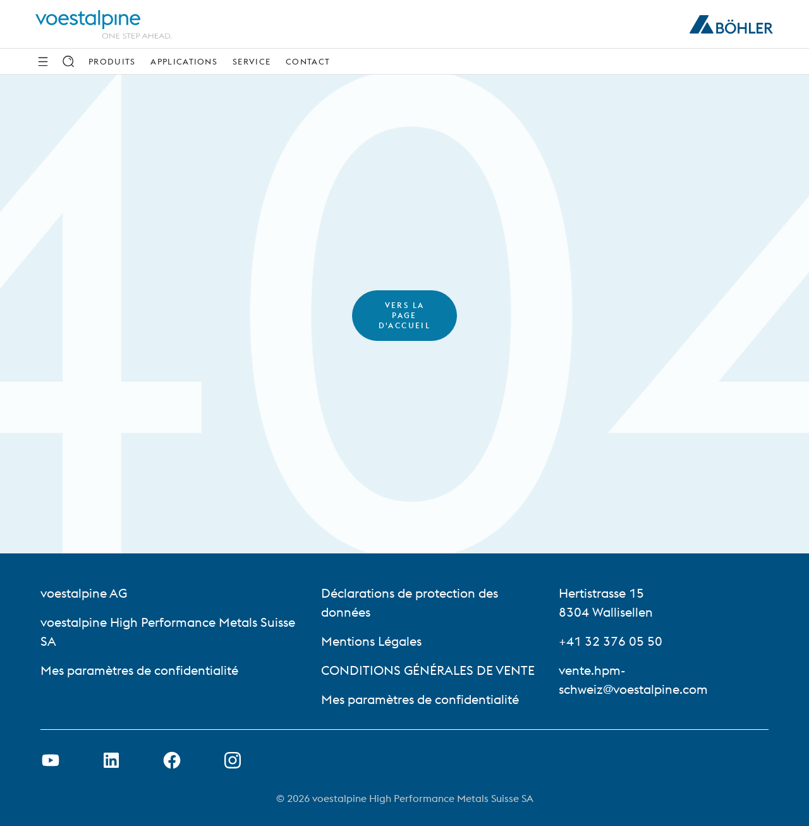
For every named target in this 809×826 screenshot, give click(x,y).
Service (252, 61)
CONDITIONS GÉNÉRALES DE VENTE (428, 670)
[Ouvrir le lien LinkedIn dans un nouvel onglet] (111, 760)
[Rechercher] (68, 61)
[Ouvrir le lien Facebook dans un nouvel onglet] (172, 760)
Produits (111, 61)
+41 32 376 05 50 (610, 641)
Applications (183, 61)
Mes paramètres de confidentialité (139, 670)
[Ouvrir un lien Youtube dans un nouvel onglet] (50, 760)
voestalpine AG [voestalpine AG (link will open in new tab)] (83, 593)
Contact (308, 61)
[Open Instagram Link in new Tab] (232, 760)
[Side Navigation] (43, 61)
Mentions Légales (371, 641)
